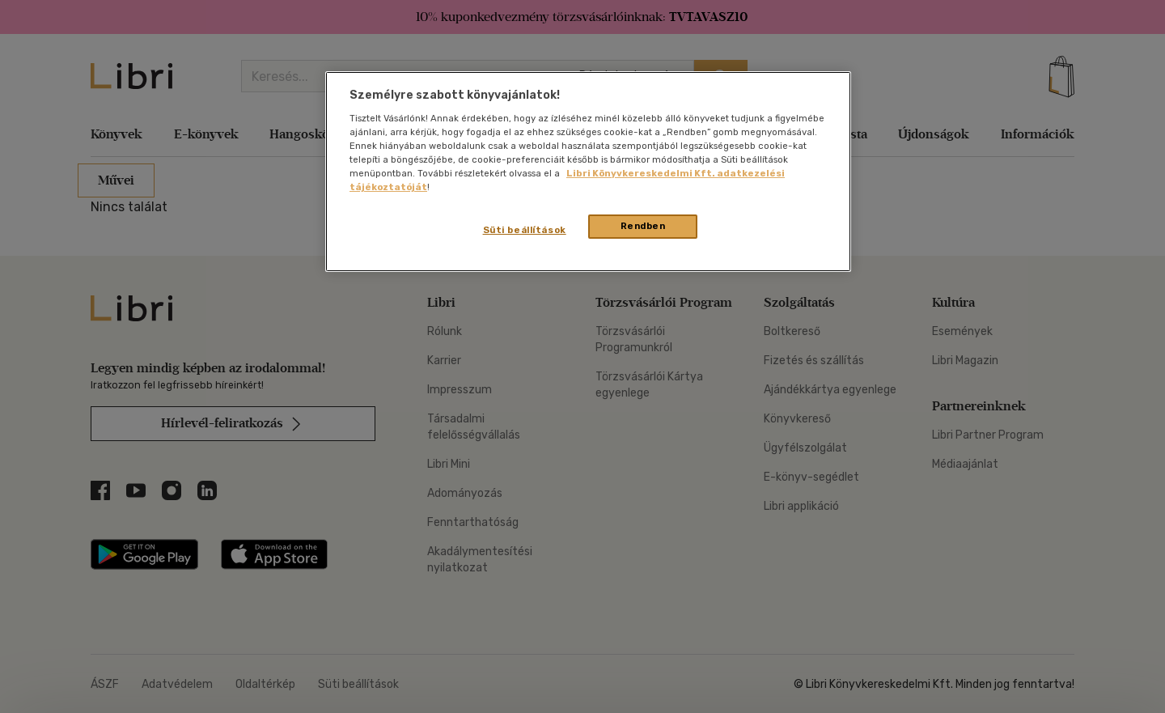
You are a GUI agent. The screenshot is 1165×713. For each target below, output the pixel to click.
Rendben (643, 225)
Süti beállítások (524, 230)
